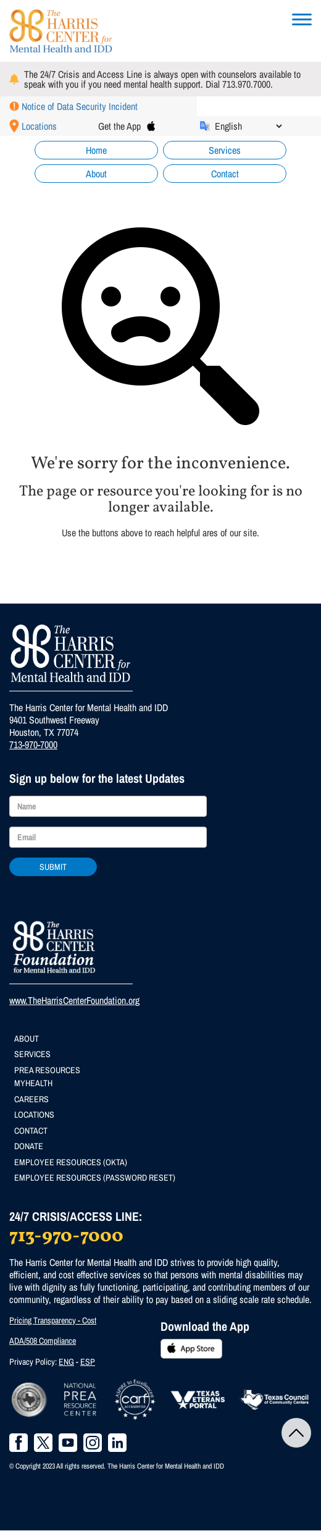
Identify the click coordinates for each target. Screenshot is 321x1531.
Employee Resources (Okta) (70, 1162)
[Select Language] (248, 126)
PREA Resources (47, 1070)
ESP (87, 1361)
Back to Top (296, 1433)
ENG (66, 1361)
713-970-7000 (33, 744)
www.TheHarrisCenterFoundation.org (74, 1000)
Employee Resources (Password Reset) (94, 1177)
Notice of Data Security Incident (80, 106)
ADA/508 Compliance (42, 1340)
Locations (39, 126)
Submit (53, 866)
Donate (28, 1146)
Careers (31, 1099)
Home (96, 150)
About (96, 173)
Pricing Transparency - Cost (52, 1320)
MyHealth (33, 1083)
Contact (225, 173)
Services (225, 150)
